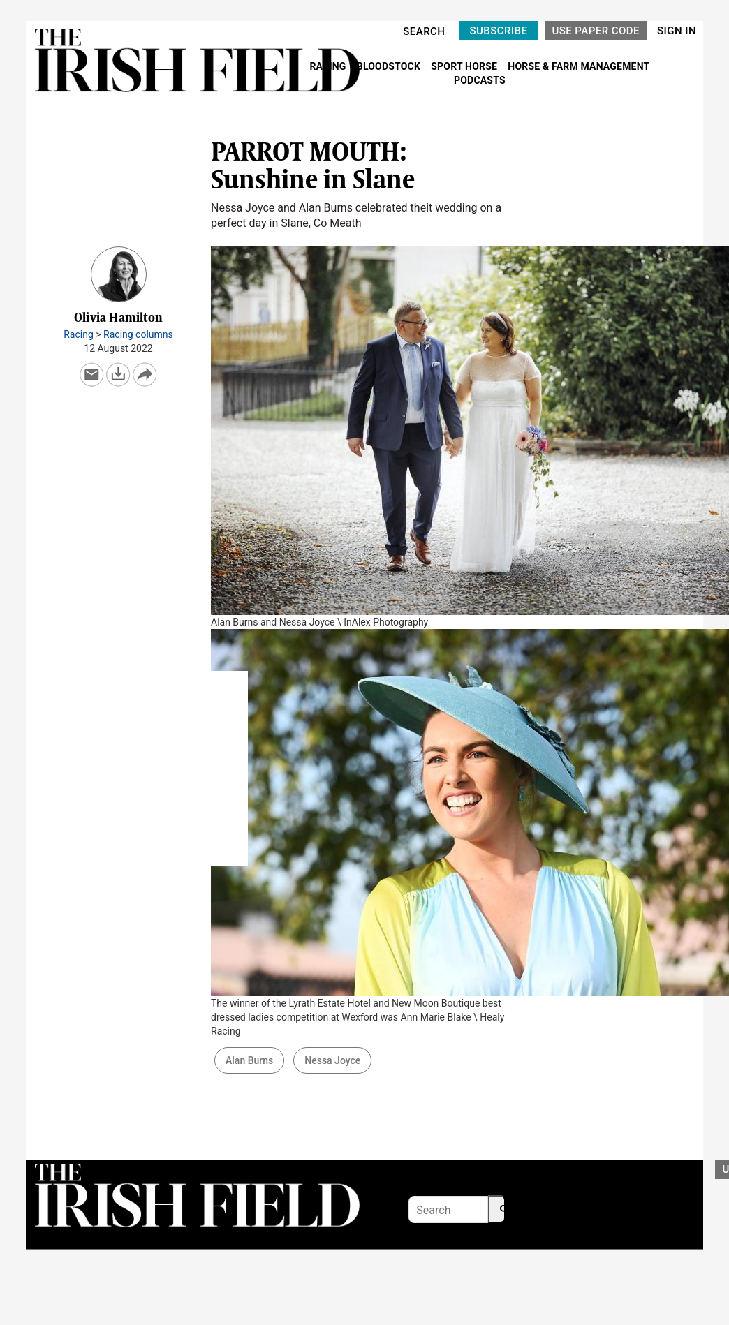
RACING (328, 66)
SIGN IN (676, 30)
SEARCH (424, 31)
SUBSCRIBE (498, 30)
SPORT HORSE (465, 66)
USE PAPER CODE (596, 30)
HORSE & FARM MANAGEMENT (578, 66)
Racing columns (138, 334)
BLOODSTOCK (390, 66)
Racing (79, 334)
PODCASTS (480, 80)
